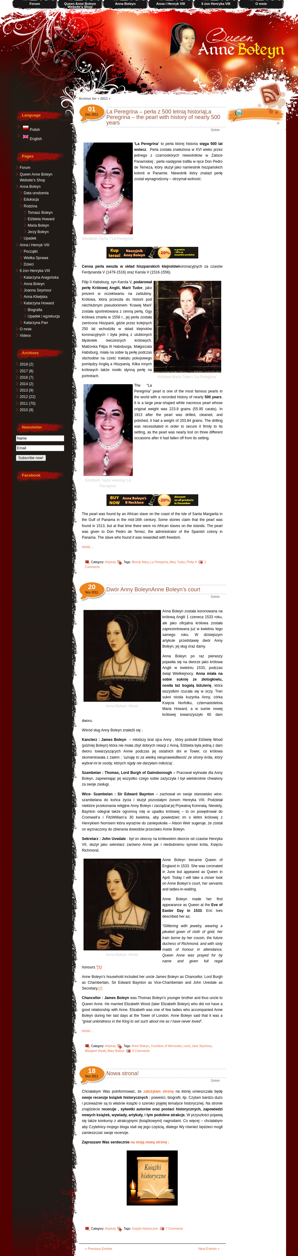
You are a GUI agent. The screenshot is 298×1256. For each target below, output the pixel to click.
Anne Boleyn (140, 1046)
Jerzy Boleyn (38, 232)
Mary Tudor (177, 562)
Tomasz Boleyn (40, 212)
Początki (30, 251)
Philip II (191, 562)
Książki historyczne (145, 1228)
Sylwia (214, 130)
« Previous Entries (98, 1248)
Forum (34, 4)
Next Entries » (208, 1248)
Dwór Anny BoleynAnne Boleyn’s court (153, 589)
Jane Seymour (201, 1046)
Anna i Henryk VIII (170, 4)
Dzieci (29, 264)
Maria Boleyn (38, 225)
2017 (26, 371)
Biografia (35, 310)
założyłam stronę (158, 1091)
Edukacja (31, 199)
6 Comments (141, 1051)
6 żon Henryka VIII (215, 4)
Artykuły (110, 562)
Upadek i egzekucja (44, 316)
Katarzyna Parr (36, 323)
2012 (27, 397)
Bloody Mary (140, 562)
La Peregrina (159, 562)
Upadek (30, 238)
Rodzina (30, 206)
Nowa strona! (122, 1073)
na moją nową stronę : (150, 1142)
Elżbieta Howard (41, 219)
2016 (26, 377)
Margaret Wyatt (95, 1051)
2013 (26, 390)
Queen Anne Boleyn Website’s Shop (80, 5)
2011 (27, 403)
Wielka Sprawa (36, 258)
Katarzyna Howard (39, 303)
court (186, 1046)
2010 (26, 410)
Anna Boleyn (125, 4)
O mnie (260, 4)
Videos (25, 335)
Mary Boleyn (116, 1051)
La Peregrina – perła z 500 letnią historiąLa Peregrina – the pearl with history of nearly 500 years (163, 117)
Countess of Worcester (166, 1046)
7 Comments (174, 1228)
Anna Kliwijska (35, 297)
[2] (100, 988)
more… (88, 547)
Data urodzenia (36, 193)
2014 (26, 384)
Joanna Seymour (37, 290)
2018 (26, 364)
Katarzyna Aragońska (41, 277)
